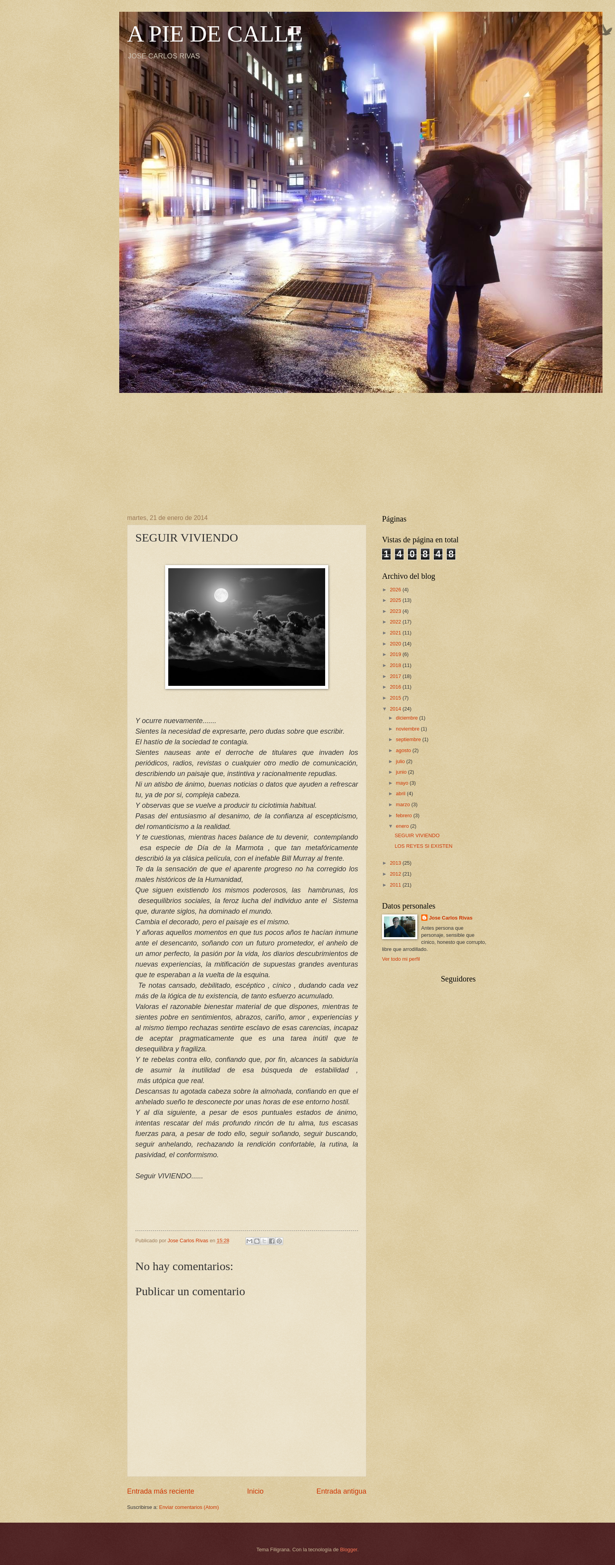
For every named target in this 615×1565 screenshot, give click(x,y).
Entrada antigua (341, 1491)
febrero (404, 815)
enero (403, 826)
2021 (396, 633)
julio (401, 761)
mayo (402, 783)
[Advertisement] (307, 448)
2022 (396, 622)
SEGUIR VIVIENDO (417, 835)
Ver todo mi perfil (401, 959)
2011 (396, 885)
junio (402, 772)
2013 (396, 863)
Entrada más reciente (160, 1491)
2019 (396, 654)
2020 (396, 644)
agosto (404, 750)
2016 (396, 687)
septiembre (409, 739)
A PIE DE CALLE (215, 34)
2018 (396, 665)
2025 (396, 600)
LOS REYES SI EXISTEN (423, 846)
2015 (396, 698)
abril (401, 793)
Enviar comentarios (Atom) (189, 1507)
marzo (403, 804)
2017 (396, 676)
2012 (396, 874)
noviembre (408, 729)
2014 (396, 709)
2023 (396, 611)
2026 (396, 590)
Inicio (255, 1491)
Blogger (348, 1549)
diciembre (407, 718)
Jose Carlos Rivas (451, 918)
